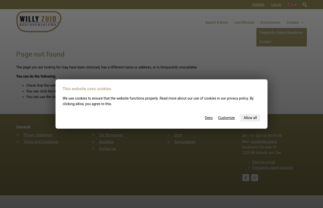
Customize (226, 118)
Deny (209, 118)
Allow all (250, 118)
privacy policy (237, 98)
